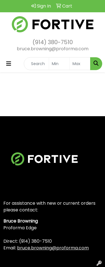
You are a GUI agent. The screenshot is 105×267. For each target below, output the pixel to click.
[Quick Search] (36, 63)
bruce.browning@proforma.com (52, 49)
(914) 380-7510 (52, 42)
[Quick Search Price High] (79, 63)
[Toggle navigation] (9, 64)
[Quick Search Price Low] (59, 63)
